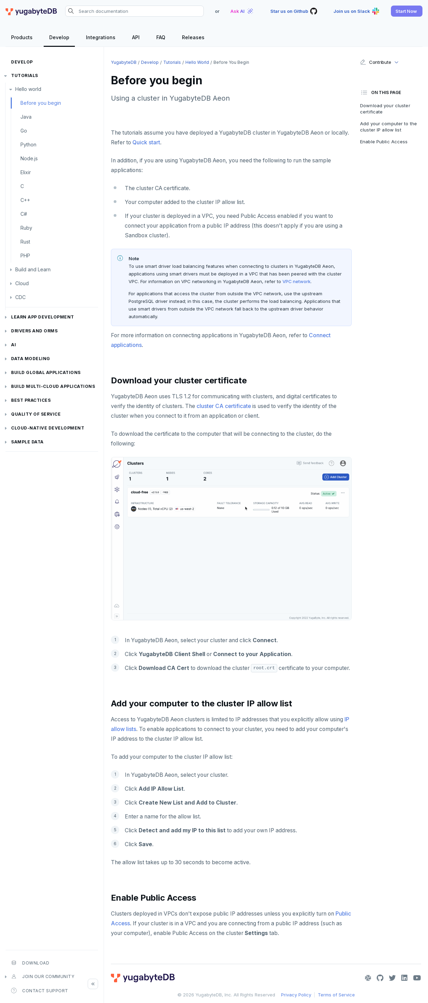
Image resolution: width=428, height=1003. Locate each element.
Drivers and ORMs (34, 330)
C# (23, 214)
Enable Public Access (384, 141)
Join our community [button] (42, 976)
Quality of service (36, 414)
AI (13, 344)
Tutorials (24, 75)
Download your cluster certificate (385, 108)
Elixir (25, 172)
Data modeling (30, 358)
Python (28, 144)
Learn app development (42, 317)
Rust (25, 242)
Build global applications (46, 372)
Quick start (146, 142)
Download (30, 963)
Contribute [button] (375, 62)
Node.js (29, 158)
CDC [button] (20, 297)
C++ (25, 200)
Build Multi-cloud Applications (53, 386)
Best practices (31, 400)
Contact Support (39, 990)
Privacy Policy (296, 994)
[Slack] (368, 978)
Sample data (27, 441)
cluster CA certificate (223, 406)
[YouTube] (417, 978)
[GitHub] (380, 978)
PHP (25, 255)
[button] (406, 11)
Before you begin (40, 103)
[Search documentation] (134, 11)
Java (26, 117)
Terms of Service (336, 994)
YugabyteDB (124, 62)
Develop (22, 62)
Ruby (26, 228)
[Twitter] (392, 978)
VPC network (296, 281)
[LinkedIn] (404, 978)
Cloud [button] (22, 283)
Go (23, 131)
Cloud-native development (47, 428)
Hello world (28, 89)
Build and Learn (33, 269)
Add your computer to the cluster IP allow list (388, 127)
